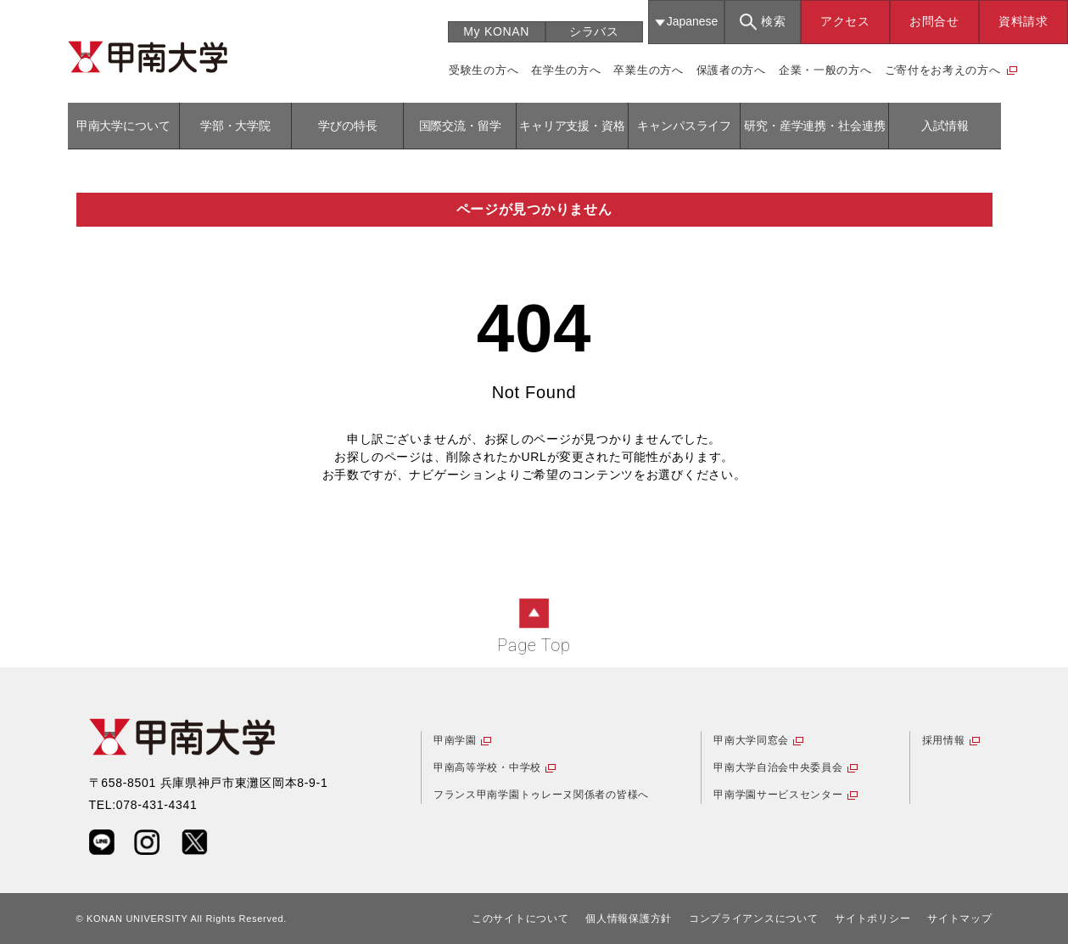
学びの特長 (347, 125)
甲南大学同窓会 (751, 740)
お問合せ (934, 21)
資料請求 (1023, 21)
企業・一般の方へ (825, 70)
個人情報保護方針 (628, 918)
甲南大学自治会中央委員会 (777, 767)
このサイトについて (520, 918)
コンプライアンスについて (753, 918)
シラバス (594, 31)
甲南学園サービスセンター (777, 795)
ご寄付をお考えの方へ (943, 70)
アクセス (845, 21)
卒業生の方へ (648, 70)
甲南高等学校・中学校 (487, 767)
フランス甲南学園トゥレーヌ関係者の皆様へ (541, 795)
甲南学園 (455, 740)
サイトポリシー (872, 918)
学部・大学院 (235, 125)
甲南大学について (123, 125)
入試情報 (944, 125)
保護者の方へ (731, 70)
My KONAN (496, 31)
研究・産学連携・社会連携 (814, 125)
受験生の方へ (483, 70)
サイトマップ (959, 918)
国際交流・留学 (460, 125)
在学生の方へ (566, 70)
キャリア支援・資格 (572, 125)
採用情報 (943, 740)
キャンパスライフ (684, 125)
